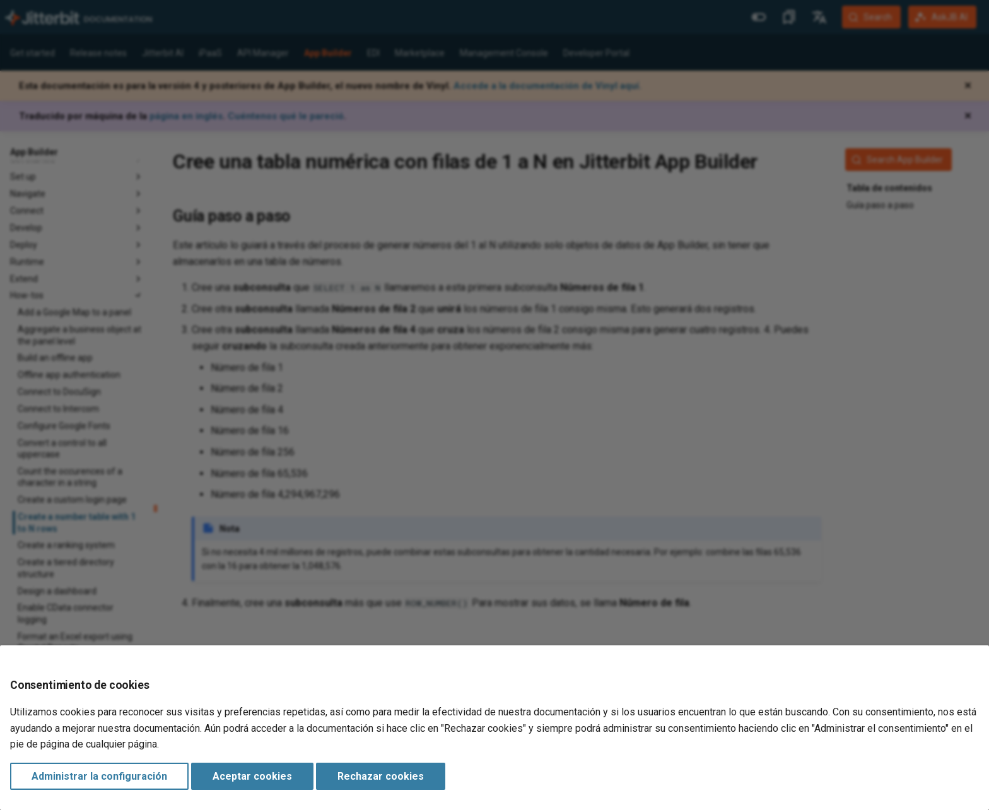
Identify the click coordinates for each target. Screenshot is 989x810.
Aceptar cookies (252, 776)
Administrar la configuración (99, 776)
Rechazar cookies (380, 776)
